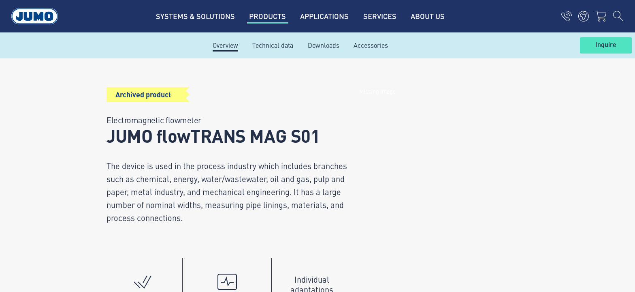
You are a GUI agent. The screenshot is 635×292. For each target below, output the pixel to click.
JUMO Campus (228, 133)
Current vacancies (233, 101)
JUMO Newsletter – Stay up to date (377, 132)
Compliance (104, 260)
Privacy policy (106, 218)
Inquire (605, 45)
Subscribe (521, 145)
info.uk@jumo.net (144, 189)
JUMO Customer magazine (245, 117)
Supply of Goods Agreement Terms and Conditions (136, 239)
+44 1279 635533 (143, 163)
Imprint (98, 202)
